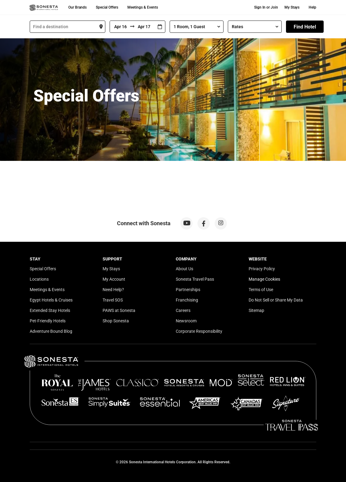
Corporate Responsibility (199, 331)
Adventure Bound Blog (51, 331)
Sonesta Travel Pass (195, 279)
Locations (39, 279)
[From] (120, 26)
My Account (114, 279)
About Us (184, 268)
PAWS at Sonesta (119, 310)
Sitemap (256, 310)
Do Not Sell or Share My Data (276, 300)
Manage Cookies (264, 279)
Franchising (187, 300)
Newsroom (186, 320)
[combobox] (67, 27)
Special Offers (107, 7)
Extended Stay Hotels (50, 310)
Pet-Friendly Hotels (48, 320)
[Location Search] (67, 27)
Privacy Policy (262, 268)
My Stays (291, 7)
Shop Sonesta (116, 320)
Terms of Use (261, 289)
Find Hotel (305, 27)
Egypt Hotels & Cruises (51, 300)
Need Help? (113, 289)
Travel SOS (113, 300)
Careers (183, 310)
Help (312, 7)
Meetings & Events (142, 7)
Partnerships (188, 289)
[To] (144, 26)
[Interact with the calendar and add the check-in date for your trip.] (160, 27)
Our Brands (77, 7)
